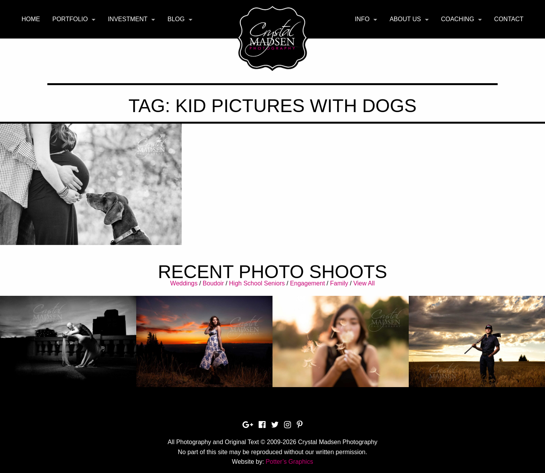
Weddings (183, 283)
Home (31, 19)
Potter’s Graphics (289, 461)
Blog (175, 19)
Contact (508, 19)
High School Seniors (257, 283)
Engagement (307, 283)
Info (362, 19)
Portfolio (70, 19)
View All (364, 283)
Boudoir (213, 283)
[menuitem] (30, 19)
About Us (405, 19)
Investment (127, 19)
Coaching (457, 19)
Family (339, 283)
